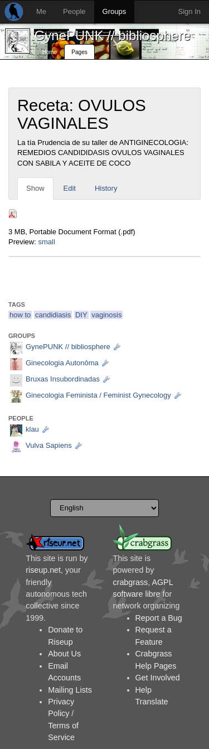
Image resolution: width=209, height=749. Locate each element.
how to (20, 315)
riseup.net (43, 570)
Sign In (189, 11)
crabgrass (130, 582)
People (74, 11)
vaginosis (106, 315)
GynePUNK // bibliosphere (113, 35)
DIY (81, 315)
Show (35, 188)
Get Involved (157, 677)
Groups (115, 11)
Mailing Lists (70, 689)
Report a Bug (158, 617)
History (106, 188)
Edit (70, 188)
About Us (64, 653)
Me (41, 11)
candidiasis (53, 315)
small (46, 242)
